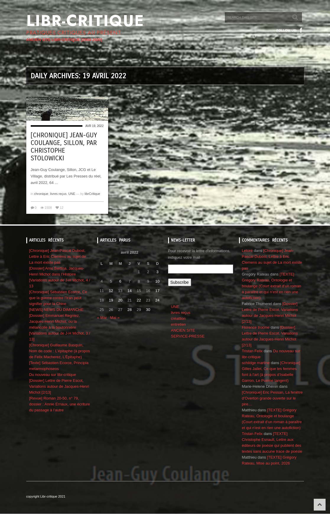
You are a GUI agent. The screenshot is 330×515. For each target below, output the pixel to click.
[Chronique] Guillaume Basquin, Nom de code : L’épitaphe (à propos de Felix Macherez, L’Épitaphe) (59, 351)
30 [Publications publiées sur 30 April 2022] (148, 309)
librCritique (92, 193)
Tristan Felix (252, 351)
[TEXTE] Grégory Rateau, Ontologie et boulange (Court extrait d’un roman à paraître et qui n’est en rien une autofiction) (271, 286)
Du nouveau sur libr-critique (52, 374)
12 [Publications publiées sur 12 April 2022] (111, 291)
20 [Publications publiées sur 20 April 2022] (120, 300)
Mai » (115, 317)
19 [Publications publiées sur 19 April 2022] (111, 300)
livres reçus (58, 193)
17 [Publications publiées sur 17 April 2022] (157, 291)
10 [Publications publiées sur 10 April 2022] (157, 281)
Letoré (247, 250)
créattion (178, 318)
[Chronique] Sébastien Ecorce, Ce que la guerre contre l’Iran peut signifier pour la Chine (58, 298)
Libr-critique (85, 20)
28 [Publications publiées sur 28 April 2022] (129, 309)
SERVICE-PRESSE (188, 336)
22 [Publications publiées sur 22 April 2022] (139, 300)
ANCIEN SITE (183, 330)
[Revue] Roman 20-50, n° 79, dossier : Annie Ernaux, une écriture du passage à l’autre (59, 404)
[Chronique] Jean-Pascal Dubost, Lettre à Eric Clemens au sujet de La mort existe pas (57, 256)
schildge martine (256, 363)
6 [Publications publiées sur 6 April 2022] (120, 281)
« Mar (102, 317)
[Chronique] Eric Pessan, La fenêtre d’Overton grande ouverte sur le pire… (272, 398)
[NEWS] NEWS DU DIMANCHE (56, 309)
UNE (71, 193)
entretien (178, 324)
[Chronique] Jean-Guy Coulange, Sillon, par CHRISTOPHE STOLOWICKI (64, 146)
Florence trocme (256, 327)
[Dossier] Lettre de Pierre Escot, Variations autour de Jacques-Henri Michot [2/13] (59, 386)
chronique (41, 193)
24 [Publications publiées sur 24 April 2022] (157, 300)
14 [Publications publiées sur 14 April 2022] (129, 291)
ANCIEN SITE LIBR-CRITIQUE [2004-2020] (64, 40)
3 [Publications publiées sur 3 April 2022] (157, 272)
